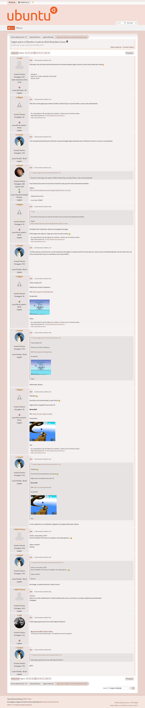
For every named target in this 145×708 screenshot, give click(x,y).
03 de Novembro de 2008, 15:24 (42, 99)
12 (46, 53)
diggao (20, 97)
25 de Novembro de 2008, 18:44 (42, 591)
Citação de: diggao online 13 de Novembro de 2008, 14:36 (46, 338)
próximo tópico (128, 47)
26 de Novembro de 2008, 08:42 (42, 649)
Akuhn (20, 165)
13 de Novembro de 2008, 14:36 (42, 278)
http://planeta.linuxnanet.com (55, 115)
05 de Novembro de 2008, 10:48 (42, 206)
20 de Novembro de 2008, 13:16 (42, 459)
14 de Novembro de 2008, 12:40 (42, 332)
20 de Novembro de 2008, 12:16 (42, 391)
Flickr (51, 631)
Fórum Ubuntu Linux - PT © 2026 (126, 702)
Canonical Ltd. (54, 702)
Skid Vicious (20, 529)
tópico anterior (116, 47)
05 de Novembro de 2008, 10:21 (42, 167)
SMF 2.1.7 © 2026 (13, 705)
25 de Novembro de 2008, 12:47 (42, 531)
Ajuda (112, 705)
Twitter (45, 631)
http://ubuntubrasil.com (38, 117)
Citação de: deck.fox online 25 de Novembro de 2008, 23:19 (47, 655)
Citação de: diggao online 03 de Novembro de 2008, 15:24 (46, 173)
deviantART (38, 631)
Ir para (105, 688)
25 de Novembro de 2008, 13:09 (42, 557)
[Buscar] (124, 23)
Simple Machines (26, 705)
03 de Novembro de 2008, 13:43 (42, 60)
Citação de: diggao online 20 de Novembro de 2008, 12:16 (46, 464)
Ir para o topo (15, 678)
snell (20, 58)
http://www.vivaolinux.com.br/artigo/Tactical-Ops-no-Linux (50, 190)
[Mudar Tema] (33, 2)
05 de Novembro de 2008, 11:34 (42, 247)
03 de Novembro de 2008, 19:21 (42, 136)
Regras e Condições (121, 705)
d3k (20, 615)
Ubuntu (45, 702)
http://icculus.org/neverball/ (42, 414)
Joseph (20, 134)
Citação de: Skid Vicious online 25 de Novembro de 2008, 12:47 (48, 562)
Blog (32, 631)
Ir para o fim (14, 53)
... (42, 53)
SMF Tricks (27, 699)
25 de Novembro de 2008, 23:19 (42, 617)
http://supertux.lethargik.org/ (43, 292)
